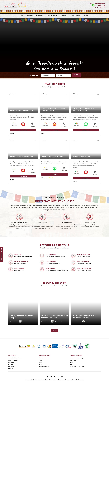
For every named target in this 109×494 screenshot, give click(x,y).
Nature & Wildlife (83, 303)
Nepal (40, 457)
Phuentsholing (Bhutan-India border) (47, 474)
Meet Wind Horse (13, 457)
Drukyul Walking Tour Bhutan (22, 157)
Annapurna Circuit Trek (82, 157)
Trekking (17, 303)
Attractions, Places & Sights (77, 463)
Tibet (40, 461)
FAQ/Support (75, 16)
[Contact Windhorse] (97, 4)
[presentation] (5, 351)
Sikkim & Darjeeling (44, 463)
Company (29, 16)
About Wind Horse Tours (14, 455)
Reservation (73, 457)
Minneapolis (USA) (14, 474)
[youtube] (54, 488)
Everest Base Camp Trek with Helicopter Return (83, 109)
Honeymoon (50, 317)
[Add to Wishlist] (35, 94)
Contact (85, 16)
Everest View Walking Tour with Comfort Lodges (54, 109)
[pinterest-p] (58, 488)
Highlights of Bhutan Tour (52, 157)
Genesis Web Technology (78, 491)
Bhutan (41, 455)
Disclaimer (11, 463)
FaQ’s (71, 459)
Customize (63, 16)
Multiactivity (51, 303)
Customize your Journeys (76, 455)
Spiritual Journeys (84, 317)
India (40, 459)
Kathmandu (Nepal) (77, 474)
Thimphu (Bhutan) (65, 474)
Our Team (11, 459)
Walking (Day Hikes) (21, 310)
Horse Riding (19, 317)
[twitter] (51, 488)
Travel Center (52, 16)
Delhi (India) (88, 474)
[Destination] (48, 75)
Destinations (40, 16)
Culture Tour (51, 310)
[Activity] (63, 75)
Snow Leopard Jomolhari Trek (21, 110)
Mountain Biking (83, 310)
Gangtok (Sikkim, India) (15, 477)
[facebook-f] (47, 488)
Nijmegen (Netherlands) (28, 474)
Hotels (71, 461)
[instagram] (62, 488)
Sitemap (10, 465)
